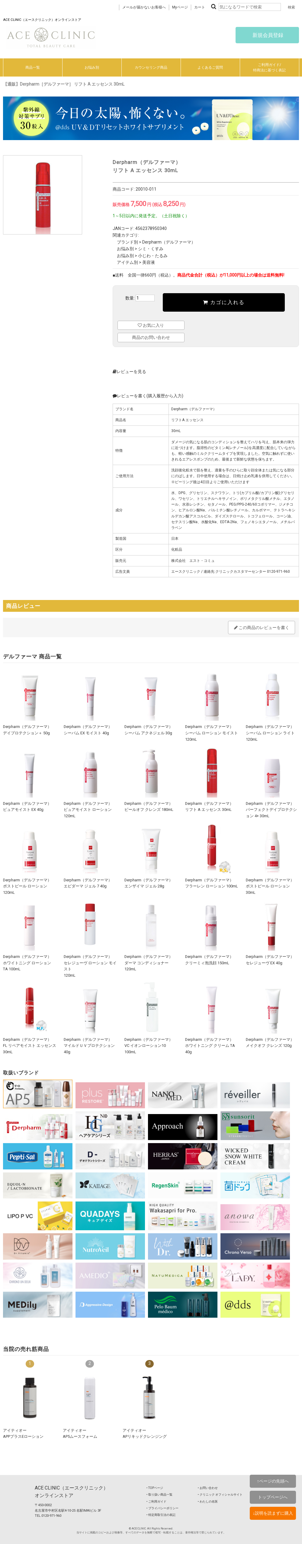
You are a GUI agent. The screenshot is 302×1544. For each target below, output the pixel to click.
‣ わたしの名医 (208, 1501)
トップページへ (273, 1497)
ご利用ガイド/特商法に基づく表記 (269, 67)
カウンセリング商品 (151, 67)
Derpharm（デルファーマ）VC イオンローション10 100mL (148, 1045)
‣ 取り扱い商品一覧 (159, 1494)
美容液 (148, 262)
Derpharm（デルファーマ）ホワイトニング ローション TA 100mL (27, 962)
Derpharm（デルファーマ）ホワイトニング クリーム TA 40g (210, 1045)
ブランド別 (127, 242)
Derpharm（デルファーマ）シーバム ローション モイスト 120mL (211, 732)
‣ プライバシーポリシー (162, 1508)
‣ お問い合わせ (208, 1488)
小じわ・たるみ (153, 255)
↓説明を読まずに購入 (273, 1513)
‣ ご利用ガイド (156, 1501)
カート (199, 7)
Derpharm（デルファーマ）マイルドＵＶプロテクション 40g (89, 1045)
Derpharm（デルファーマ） (168, 242)
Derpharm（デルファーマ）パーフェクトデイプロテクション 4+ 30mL (271, 809)
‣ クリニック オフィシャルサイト (220, 1494)
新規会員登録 (267, 35)
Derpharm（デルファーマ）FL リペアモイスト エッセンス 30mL (29, 1045)
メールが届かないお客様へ (144, 7)
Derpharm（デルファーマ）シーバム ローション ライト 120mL (270, 732)
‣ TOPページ (154, 1488)
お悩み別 (92, 67)
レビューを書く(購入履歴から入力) (148, 395)
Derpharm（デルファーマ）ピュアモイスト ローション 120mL (88, 809)
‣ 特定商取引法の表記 (160, 1514)
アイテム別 (127, 262)
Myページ (180, 7)
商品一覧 (32, 67)
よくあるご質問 (210, 67)
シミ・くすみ (150, 248)
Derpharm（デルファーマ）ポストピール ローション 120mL (27, 886)
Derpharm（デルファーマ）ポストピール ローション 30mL (270, 886)
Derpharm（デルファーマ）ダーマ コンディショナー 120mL (148, 962)
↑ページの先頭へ (273, 1481)
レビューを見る (129, 371)
